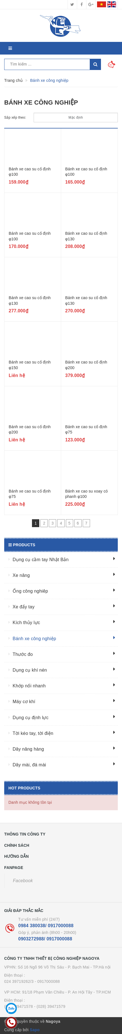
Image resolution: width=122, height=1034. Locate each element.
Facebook (23, 880)
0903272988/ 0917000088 (45, 938)
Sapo (35, 1030)
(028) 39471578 (18, 1006)
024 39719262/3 (19, 981)
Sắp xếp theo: (15, 117)
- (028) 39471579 (49, 1006)
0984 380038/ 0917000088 (45, 925)
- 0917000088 (47, 981)
